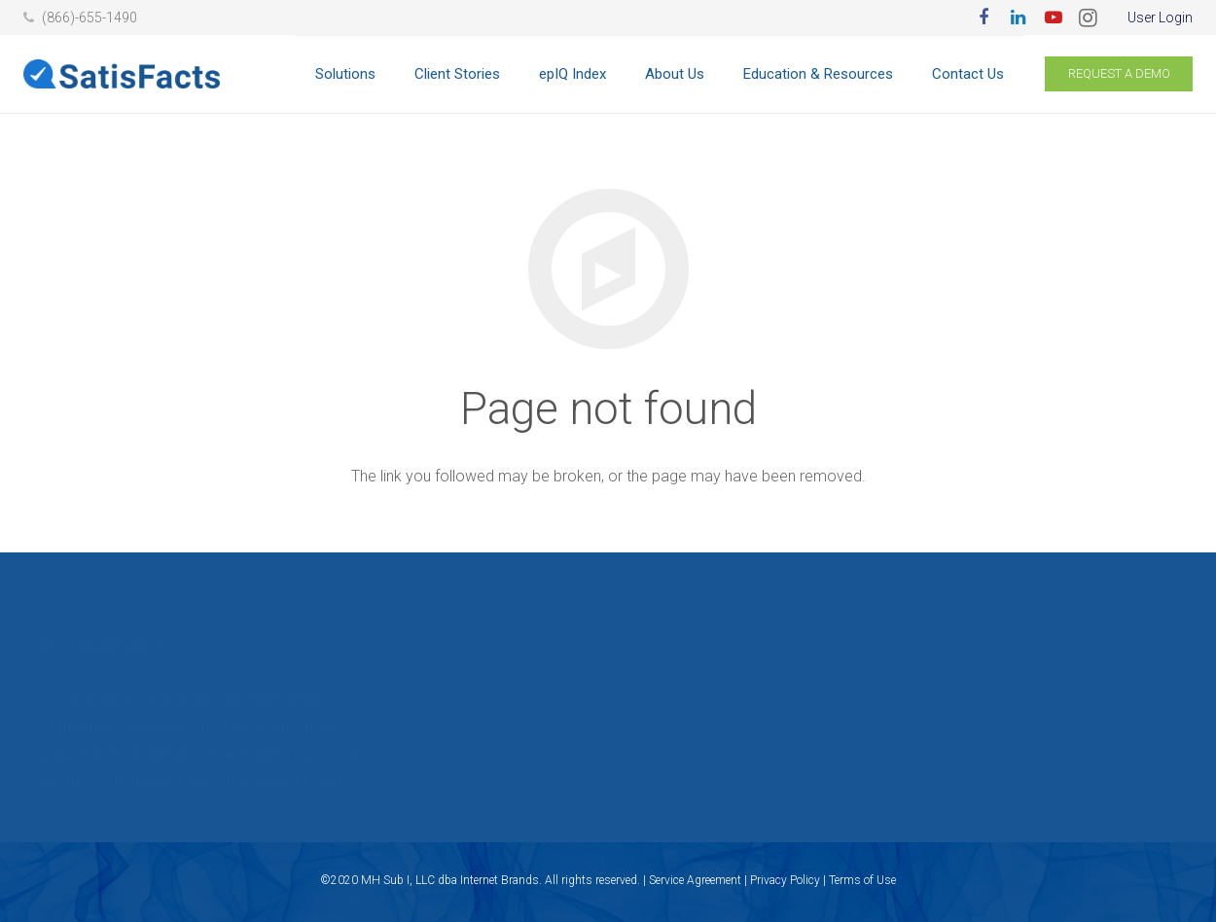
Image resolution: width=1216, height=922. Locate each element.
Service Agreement (695, 880)
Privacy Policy (785, 880)
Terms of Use (862, 880)
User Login (1160, 17)
